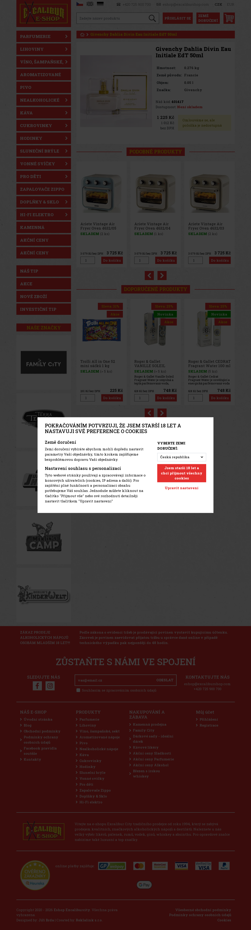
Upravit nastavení (181, 488)
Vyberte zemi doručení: (171, 446)
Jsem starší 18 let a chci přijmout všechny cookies (181, 473)
